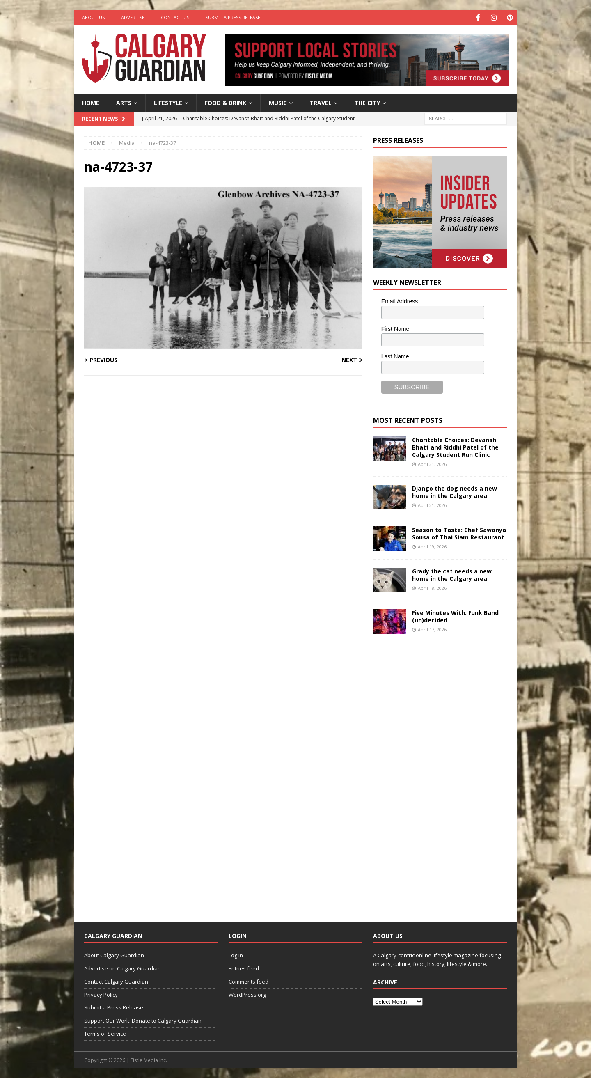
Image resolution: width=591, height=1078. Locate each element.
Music (278, 102)
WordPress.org (247, 994)
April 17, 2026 (432, 629)
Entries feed (244, 968)
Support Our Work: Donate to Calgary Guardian (143, 1020)
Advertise (132, 17)
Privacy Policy (101, 994)
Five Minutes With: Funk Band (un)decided (455, 615)
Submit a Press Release (233, 17)
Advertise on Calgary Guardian (122, 968)
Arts (123, 102)
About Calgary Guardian (114, 955)
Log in (236, 955)
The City (367, 102)
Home (90, 102)
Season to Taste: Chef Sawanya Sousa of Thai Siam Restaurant (459, 532)
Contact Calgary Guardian (116, 980)
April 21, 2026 (432, 464)
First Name (395, 328)
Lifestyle (168, 102)
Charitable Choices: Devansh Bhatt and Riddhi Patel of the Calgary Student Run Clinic (455, 446)
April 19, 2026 (432, 546)
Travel (320, 102)
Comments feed (248, 980)
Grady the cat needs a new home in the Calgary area (452, 574)
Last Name (395, 355)
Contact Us (175, 17)
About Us (93, 17)
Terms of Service (105, 1033)
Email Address (399, 301)
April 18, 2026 (432, 588)
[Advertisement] (434, 775)
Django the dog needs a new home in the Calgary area (454, 491)
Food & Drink (225, 102)
